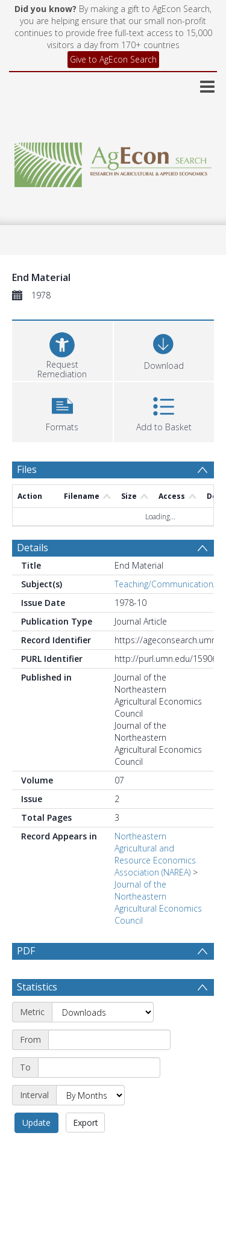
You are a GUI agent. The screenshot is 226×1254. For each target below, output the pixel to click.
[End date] (99, 1067)
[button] (62, 410)
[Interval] (90, 1095)
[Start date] (109, 1040)
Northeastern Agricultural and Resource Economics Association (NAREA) (155, 854)
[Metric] (103, 1012)
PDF (26, 950)
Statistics (37, 986)
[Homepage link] (113, 161)
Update (36, 1122)
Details (32, 547)
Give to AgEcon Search (113, 59)
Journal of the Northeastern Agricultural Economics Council (158, 902)
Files (27, 469)
